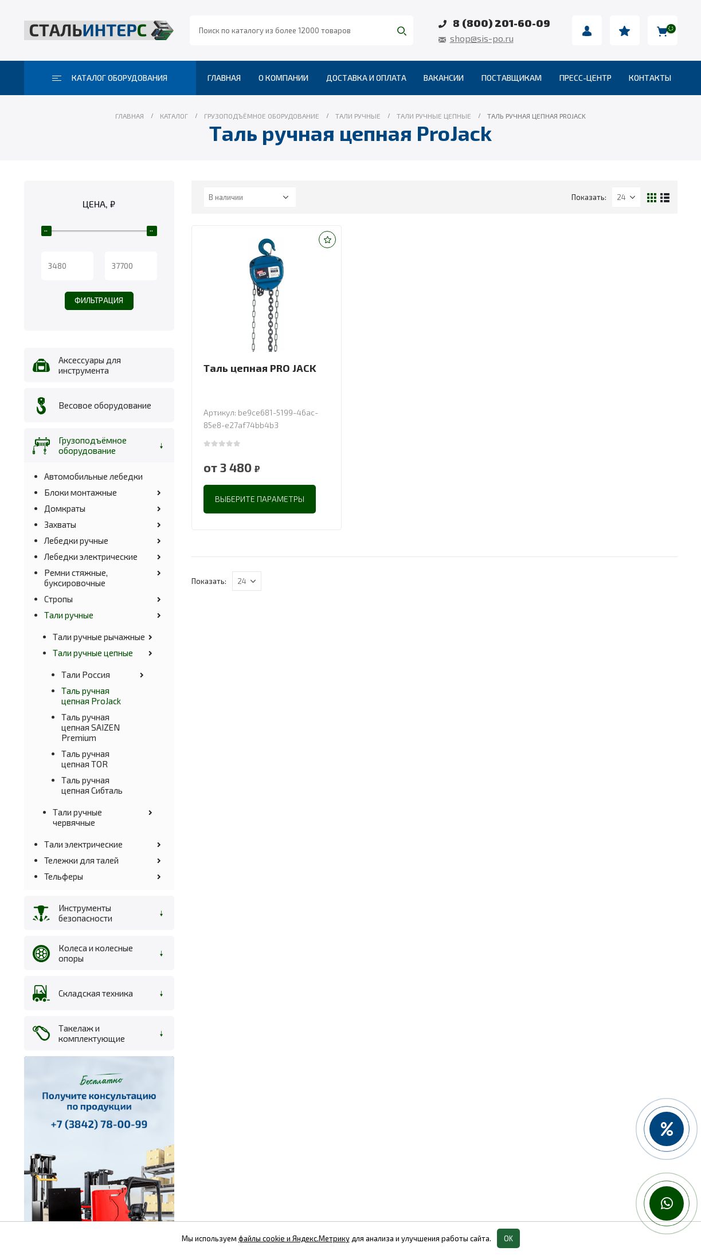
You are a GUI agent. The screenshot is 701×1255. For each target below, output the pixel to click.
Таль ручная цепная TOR (85, 758)
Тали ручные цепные (93, 653)
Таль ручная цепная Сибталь (92, 785)
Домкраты (64, 508)
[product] (266, 294)
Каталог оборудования (109, 78)
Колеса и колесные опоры (95, 953)
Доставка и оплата (366, 78)
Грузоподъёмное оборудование (92, 445)
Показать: (588, 197)
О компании (283, 78)
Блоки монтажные (80, 492)
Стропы (58, 599)
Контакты (650, 78)
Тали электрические (83, 844)
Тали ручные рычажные (99, 637)
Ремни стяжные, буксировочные (76, 577)
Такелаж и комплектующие (91, 1033)
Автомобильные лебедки (93, 476)
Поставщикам (511, 78)
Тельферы (63, 876)
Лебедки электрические (91, 556)
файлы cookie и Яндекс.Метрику (294, 1238)
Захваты (60, 524)
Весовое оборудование (104, 405)
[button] (327, 239)
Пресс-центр (585, 78)
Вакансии (444, 78)
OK (508, 1238)
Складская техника (95, 993)
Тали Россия (85, 674)
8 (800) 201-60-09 (501, 23)
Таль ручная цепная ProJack (91, 695)
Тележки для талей (81, 860)
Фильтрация (99, 300)
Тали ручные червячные (77, 817)
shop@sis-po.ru (482, 38)
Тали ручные (68, 615)
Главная (224, 78)
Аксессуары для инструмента (89, 365)
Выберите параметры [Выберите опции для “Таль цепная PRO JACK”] (259, 499)
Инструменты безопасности (85, 913)
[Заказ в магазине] (250, 197)
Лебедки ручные (76, 540)
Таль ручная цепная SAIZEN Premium (90, 727)
